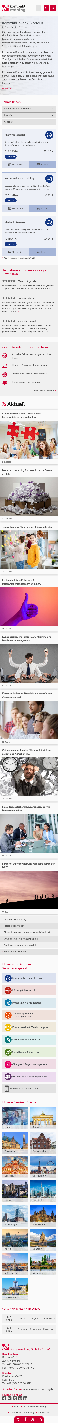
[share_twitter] (32, 1419)
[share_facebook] (25, 1419)
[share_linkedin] (40, 1419)
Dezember (48, 1329)
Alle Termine (15, 164)
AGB (15, 1406)
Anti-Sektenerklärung (33, 1406)
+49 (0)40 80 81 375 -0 (19, 1364)
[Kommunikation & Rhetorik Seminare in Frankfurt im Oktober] (46, 8)
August (35, 1318)
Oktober (22, 1329)
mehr (6, 88)
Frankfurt (10, 157)
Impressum (43, 1412)
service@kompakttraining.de (37, 1389)
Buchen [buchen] (42, 164)
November (35, 1329)
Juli (22, 1318)
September (49, 1318)
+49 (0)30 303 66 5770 (19, 1383)
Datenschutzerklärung (21, 1412)
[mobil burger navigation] (38, 8)
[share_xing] (18, 1419)
